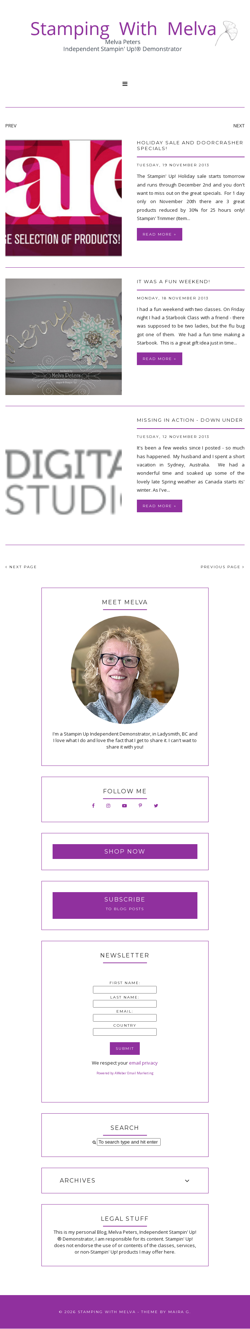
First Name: (125, 983)
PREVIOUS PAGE (223, 567)
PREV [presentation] (11, 125)
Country (125, 1025)
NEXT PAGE (21, 567)
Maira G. (179, 1312)
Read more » (160, 234)
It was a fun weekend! (173, 281)
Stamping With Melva (107, 1312)
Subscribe (125, 899)
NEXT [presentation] (239, 125)
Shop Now (125, 851)
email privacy (143, 1063)
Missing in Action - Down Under (190, 420)
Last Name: (124, 997)
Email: (124, 1011)
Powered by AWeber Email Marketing (125, 1073)
